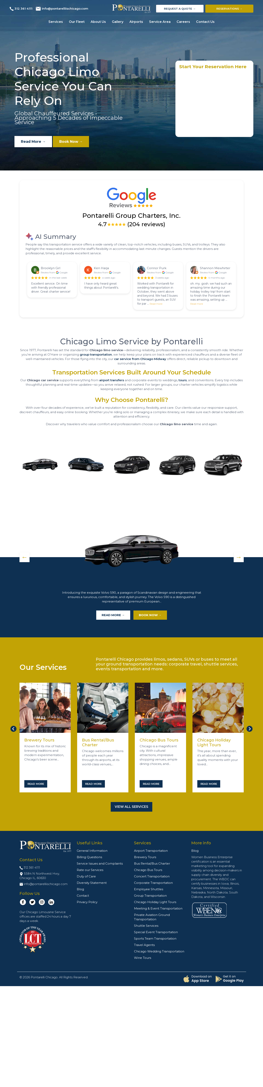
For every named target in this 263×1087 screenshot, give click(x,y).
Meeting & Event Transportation (158, 908)
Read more (156, 303)
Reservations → (229, 8)
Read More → (34, 141)
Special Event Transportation (156, 932)
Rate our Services (90, 870)
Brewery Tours (39, 740)
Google (63, 272)
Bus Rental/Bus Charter (152, 863)
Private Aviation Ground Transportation (152, 917)
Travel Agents (144, 945)
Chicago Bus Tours (159, 740)
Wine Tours (142, 958)
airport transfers (111, 380)
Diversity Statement (92, 883)
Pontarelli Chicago (44, 977)
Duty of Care (86, 876)
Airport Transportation (151, 851)
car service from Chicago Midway (140, 359)
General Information (92, 851)
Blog (80, 889)
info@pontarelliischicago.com (65, 8)
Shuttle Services (146, 926)
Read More (36, 783)
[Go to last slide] (13, 729)
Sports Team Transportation (155, 938)
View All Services (131, 807)
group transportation (96, 354)
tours (183, 380)
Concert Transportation (152, 876)
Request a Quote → (180, 8)
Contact (83, 895)
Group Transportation (150, 895)
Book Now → (75, 141)
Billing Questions (89, 857)
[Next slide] (250, 729)
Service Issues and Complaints (100, 863)
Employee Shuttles (148, 889)
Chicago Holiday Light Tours (214, 742)
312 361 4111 (23, 8)
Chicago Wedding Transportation (159, 951)
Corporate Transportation (153, 883)
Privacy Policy (87, 902)
